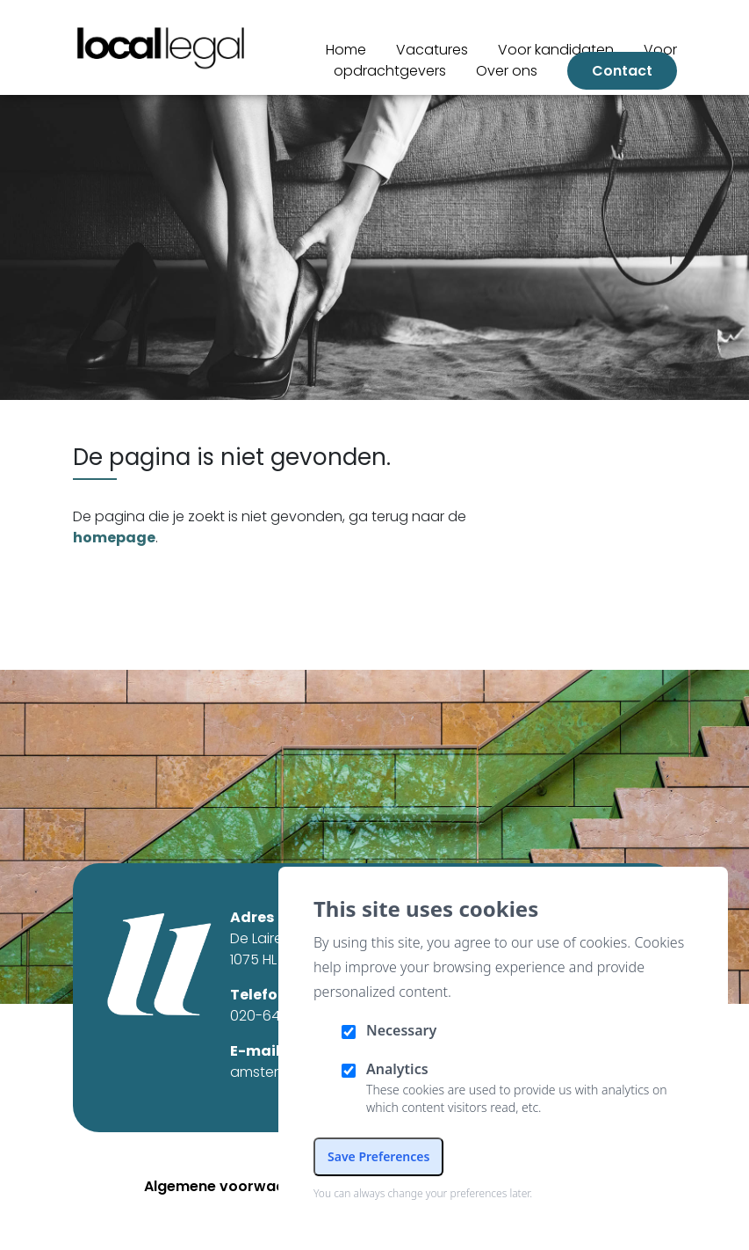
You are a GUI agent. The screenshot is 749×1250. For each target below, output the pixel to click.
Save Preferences (378, 1156)
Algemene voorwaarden (231, 1186)
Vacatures (432, 50)
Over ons (506, 71)
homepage (114, 537)
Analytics (397, 1069)
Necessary (401, 1030)
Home (346, 50)
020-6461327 (273, 1016)
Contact (622, 71)
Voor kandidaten (556, 50)
